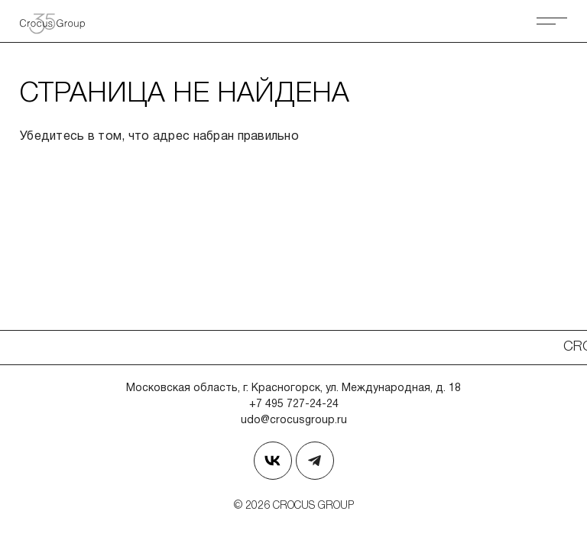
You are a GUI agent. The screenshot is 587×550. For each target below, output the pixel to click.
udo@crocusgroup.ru (294, 420)
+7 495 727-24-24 (294, 404)
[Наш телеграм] (315, 461)
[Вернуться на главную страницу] (58, 21)
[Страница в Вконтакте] (273, 461)
